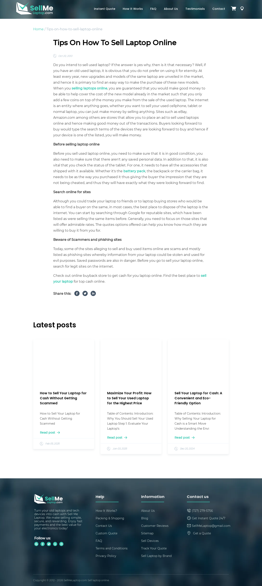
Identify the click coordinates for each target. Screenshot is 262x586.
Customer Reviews (154, 526)
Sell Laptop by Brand (156, 556)
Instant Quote (104, 9)
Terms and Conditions (112, 548)
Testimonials (195, 9)
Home (38, 29)
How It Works (133, 9)
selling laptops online (89, 88)
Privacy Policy (106, 556)
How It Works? (106, 511)
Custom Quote (106, 533)
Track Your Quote (154, 548)
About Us (171, 9)
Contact (218, 9)
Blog (144, 518)
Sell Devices (150, 541)
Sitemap (147, 533)
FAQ (153, 9)
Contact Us (104, 526)
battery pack (134, 171)
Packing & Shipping (110, 518)
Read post (50, 432)
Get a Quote (202, 533)
